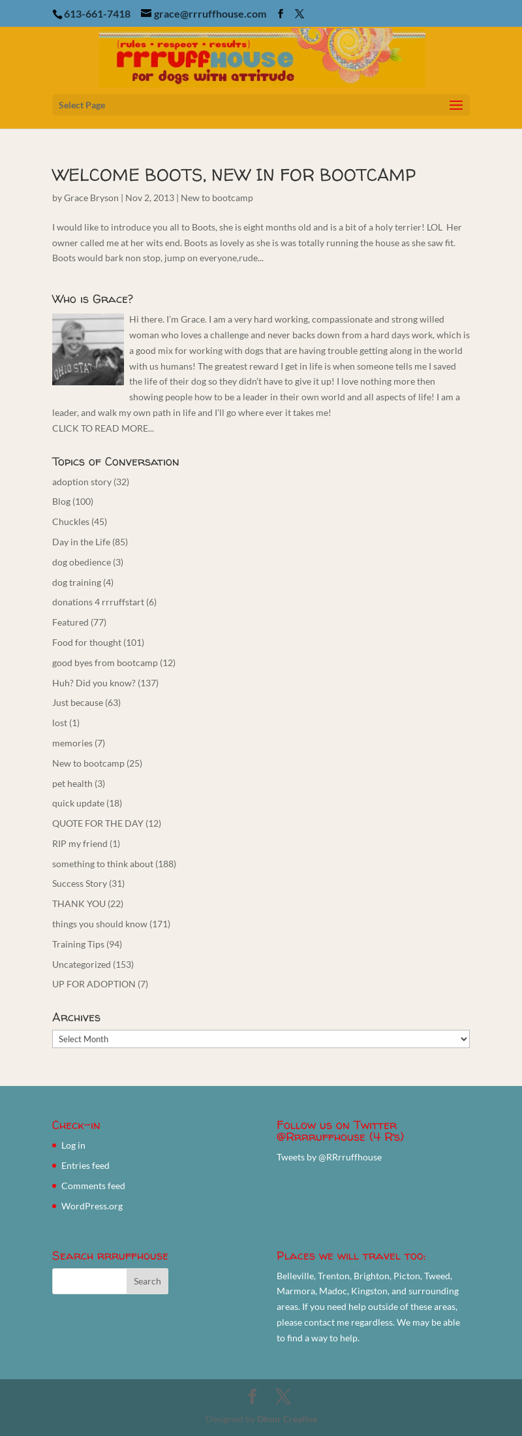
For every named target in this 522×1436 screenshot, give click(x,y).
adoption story (82, 481)
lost (59, 722)
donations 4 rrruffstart (98, 601)
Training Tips (78, 943)
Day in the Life (81, 541)
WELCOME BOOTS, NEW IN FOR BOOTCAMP (234, 174)
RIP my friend (80, 843)
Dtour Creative (287, 1418)
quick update (78, 802)
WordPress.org (92, 1205)
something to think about (102, 863)
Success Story (79, 883)
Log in (73, 1145)
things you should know (99, 923)
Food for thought (86, 642)
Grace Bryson (91, 197)
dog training (76, 582)
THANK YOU (79, 903)
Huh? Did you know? (94, 682)
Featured (70, 622)
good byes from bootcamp (105, 662)
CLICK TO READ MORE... (103, 428)
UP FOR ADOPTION (94, 983)
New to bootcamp (217, 197)
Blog (61, 501)
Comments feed (93, 1185)
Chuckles (70, 521)
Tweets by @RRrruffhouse (329, 1156)
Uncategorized (81, 964)
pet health (72, 783)
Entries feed (85, 1165)
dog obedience (81, 561)
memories (72, 742)
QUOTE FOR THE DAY (98, 823)
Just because (77, 702)
